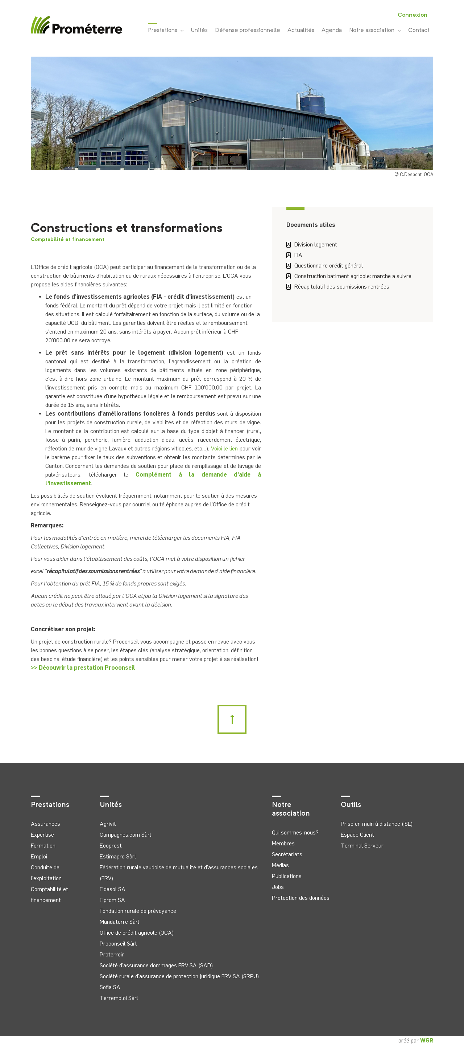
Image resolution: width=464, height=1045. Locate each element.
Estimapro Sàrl (118, 856)
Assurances (45, 823)
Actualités (300, 30)
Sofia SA (110, 987)
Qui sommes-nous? (295, 832)
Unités (199, 30)
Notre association (375, 30)
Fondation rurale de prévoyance (138, 910)
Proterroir (112, 954)
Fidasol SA (112, 889)
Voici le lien (224, 448)
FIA (294, 255)
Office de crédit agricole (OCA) (137, 932)
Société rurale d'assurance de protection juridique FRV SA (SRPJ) (179, 976)
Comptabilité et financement (67, 239)
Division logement (311, 244)
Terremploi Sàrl (119, 998)
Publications (287, 876)
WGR (426, 1040)
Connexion (412, 15)
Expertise (42, 834)
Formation (43, 845)
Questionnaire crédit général (324, 265)
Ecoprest (111, 845)
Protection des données (301, 897)
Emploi (39, 856)
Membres (283, 843)
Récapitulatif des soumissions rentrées (337, 286)
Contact (419, 30)
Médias (280, 865)
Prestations (166, 29)
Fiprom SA (112, 900)
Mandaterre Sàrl (119, 921)
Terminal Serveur (362, 845)
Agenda (332, 30)
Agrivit (108, 823)
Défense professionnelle (247, 30)
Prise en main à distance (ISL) (377, 823)
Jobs (278, 886)
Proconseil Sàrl (118, 943)
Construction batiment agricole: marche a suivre (348, 276)
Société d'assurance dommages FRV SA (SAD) (156, 965)
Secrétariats (287, 854)
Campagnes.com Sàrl (125, 834)
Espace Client (357, 834)
